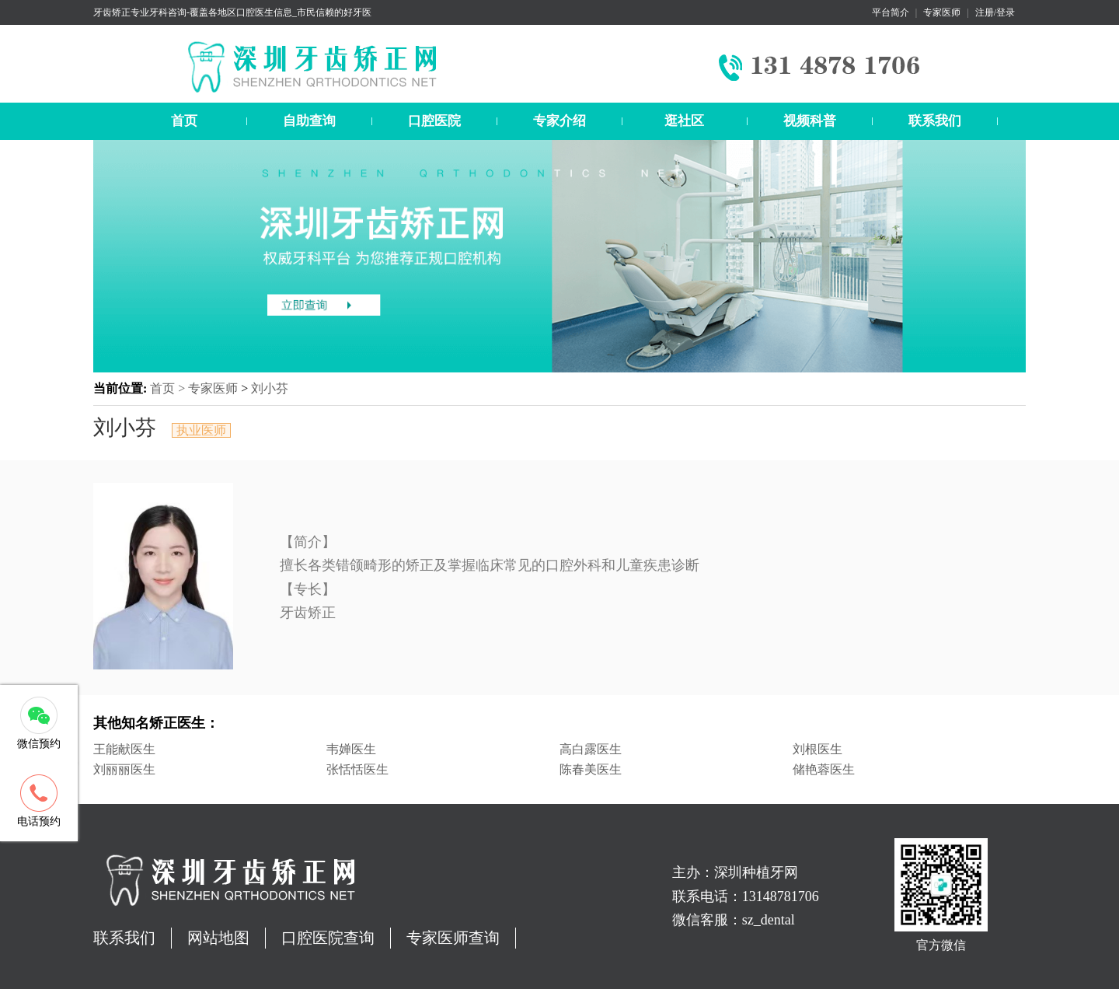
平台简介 (890, 12)
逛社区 (684, 121)
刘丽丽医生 (124, 769)
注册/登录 (995, 12)
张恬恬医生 (357, 769)
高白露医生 (591, 749)
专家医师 (941, 12)
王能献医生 (124, 749)
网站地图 (218, 937)
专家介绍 (559, 121)
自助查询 (309, 121)
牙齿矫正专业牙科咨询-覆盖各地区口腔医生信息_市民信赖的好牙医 (232, 12)
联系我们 (934, 121)
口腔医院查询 (328, 937)
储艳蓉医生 (824, 769)
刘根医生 (817, 749)
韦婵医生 (351, 749)
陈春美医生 (591, 769)
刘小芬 (269, 388)
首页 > (169, 388)
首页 (184, 121)
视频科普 (809, 121)
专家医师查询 (453, 937)
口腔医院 (434, 121)
